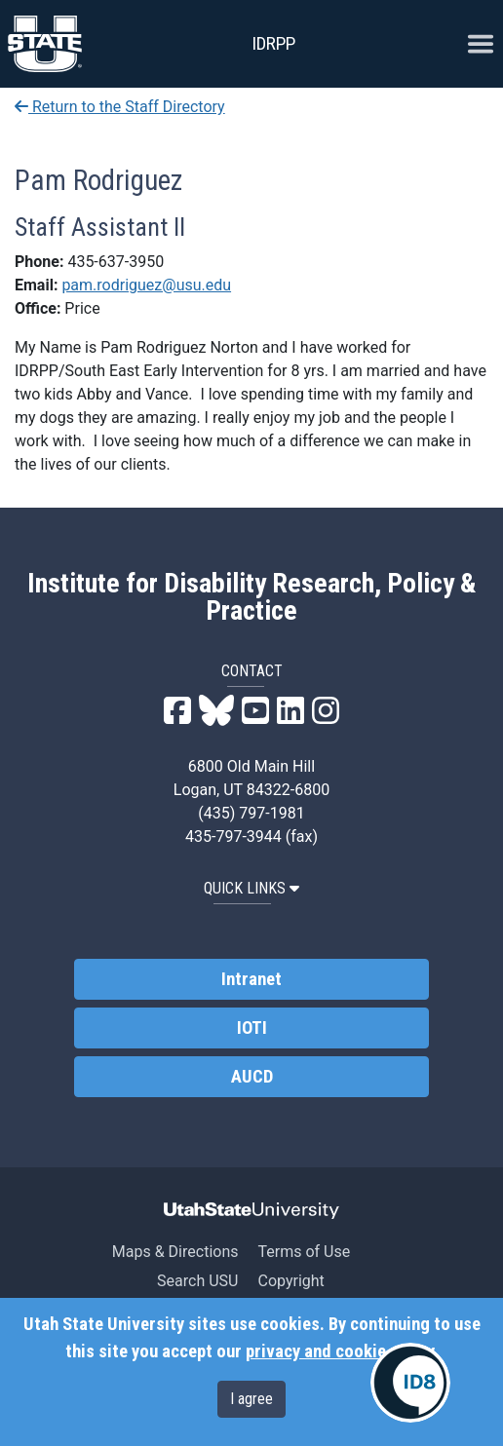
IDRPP (273, 43)
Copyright (290, 1281)
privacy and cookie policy (339, 1351)
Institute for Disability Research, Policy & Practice (252, 597)
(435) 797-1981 (251, 813)
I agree (251, 1398)
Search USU (197, 1281)
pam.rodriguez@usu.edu (146, 285)
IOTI (252, 1028)
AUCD (252, 1076)
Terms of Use (303, 1251)
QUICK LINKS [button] (251, 888)
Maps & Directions (175, 1251)
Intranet (251, 979)
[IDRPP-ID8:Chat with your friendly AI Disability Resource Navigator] (410, 1383)
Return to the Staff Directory (120, 106)
